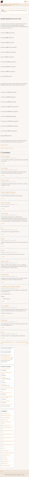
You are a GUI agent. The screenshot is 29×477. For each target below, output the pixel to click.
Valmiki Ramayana (6, 465)
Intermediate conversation (8, 452)
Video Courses (7, 10)
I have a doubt (4, 213)
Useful (2, 332)
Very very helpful (5, 305)
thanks (2, 238)
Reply (3, 163)
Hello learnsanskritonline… (6, 404)
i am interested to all (5, 368)
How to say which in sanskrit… (7, 387)
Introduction (6, 4)
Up (14, 342)
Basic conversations (7, 425)
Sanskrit (2, 380)
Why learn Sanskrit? (7, 415)
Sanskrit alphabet (6, 417)
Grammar (5, 457)
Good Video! (3, 384)
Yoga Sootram (8, 357)
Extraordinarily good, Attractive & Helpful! (10, 286)
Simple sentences (6, 455)
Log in (2, 471)
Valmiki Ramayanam (5, 359)
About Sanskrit (6, 413)
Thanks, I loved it (5, 180)
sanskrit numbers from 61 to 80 (7, 148)
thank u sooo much (5, 202)
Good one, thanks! (5, 156)
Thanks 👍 (3, 377)
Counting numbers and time (13, 4)
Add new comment (4, 145)
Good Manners (6, 450)
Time (4, 448)
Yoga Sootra (5, 463)
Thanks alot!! (4, 320)
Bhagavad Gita (6, 461)
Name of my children (5, 401)
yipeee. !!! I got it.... (5, 261)
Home (2, 4)
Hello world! (5, 419)
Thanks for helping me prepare (8, 192)
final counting (4, 168)
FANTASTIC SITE (5, 274)
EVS (2, 228)
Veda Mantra (5, 459)
